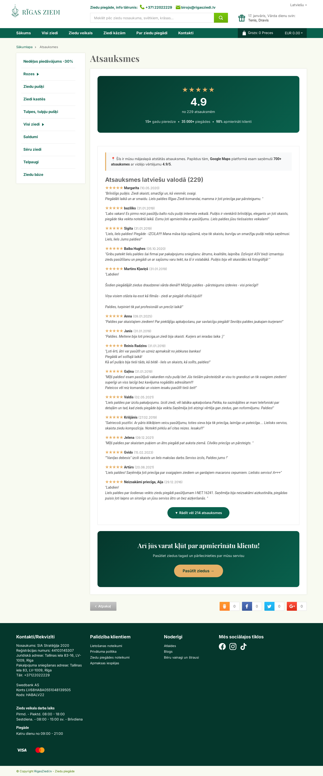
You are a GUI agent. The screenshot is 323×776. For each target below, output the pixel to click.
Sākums (23, 33)
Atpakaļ (104, 606)
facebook (247, 606)
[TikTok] (243, 647)
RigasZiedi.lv (43, 771)
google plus (292, 606)
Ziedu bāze (33, 174)
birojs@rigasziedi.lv (198, 7)
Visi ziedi (50, 33)
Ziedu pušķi (33, 86)
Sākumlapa (24, 47)
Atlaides (170, 646)
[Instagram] (232, 647)
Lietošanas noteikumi (106, 646)
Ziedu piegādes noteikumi (109, 657)
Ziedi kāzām (114, 33)
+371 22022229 (158, 7)
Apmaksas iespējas (104, 663)
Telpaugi (31, 162)
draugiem (225, 606)
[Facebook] (222, 647)
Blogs (168, 651)
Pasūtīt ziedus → (198, 570)
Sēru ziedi (32, 149)
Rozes (28, 74)
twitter (269, 606)
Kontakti (186, 33)
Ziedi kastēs (34, 99)
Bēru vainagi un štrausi (181, 657)
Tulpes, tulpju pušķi (40, 111)
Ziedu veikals (81, 33)
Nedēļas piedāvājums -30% (48, 61)
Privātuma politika (103, 651)
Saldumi (30, 136)
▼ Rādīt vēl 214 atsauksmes (198, 513)
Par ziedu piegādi (151, 33)
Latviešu (297, 5)
